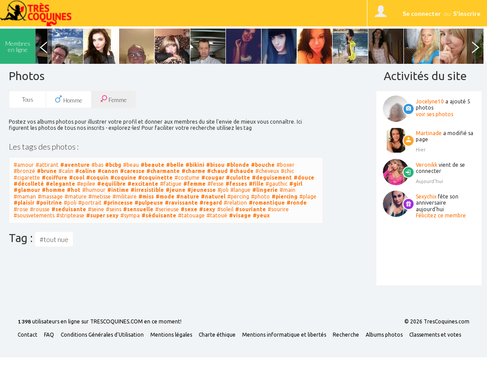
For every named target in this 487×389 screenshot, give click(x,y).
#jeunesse (201, 190)
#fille (256, 184)
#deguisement (272, 177)
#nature (187, 196)
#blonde (237, 165)
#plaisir (24, 203)
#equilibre (111, 184)
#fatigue (171, 184)
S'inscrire (466, 13)
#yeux (261, 215)
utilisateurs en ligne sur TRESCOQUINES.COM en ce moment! (100, 322)
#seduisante (68, 209)
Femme (113, 99)
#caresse (132, 171)
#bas (97, 165)
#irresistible (147, 190)
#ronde (297, 203)
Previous (43, 46)
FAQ (49, 335)
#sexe (189, 209)
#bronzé (24, 171)
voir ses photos (434, 114)
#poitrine (49, 203)
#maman (25, 196)
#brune (47, 171)
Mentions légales (171, 335)
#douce (304, 177)
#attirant (47, 165)
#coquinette (155, 177)
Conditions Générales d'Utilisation (102, 335)
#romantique (267, 203)
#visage (240, 215)
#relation (235, 203)
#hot (73, 190)
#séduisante (159, 215)
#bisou (215, 165)
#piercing (285, 196)
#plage (307, 196)
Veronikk (426, 165)
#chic (287, 171)
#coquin (97, 177)
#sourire (278, 209)
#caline (85, 171)
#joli (223, 190)
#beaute (152, 165)
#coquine (123, 177)
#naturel (213, 196)
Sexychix (426, 196)
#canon (108, 171)
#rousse (40, 209)
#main (287, 190)
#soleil (225, 209)
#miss (146, 196)
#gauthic (276, 184)
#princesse (118, 203)
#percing (238, 196)
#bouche (263, 165)
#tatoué (217, 215)
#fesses (236, 184)
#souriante (250, 209)
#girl (295, 184)
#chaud (217, 171)
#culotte (238, 177)
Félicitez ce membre (441, 215)
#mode (165, 196)
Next (475, 46)
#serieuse (167, 209)
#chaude (241, 171)
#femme (194, 184)
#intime (118, 190)
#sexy (207, 209)
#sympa (130, 215)
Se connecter (422, 13)
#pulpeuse (148, 203)
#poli (70, 203)
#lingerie (265, 190)
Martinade (429, 133)
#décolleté (29, 184)
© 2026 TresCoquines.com (436, 321)
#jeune (175, 190)
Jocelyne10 (430, 101)
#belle (175, 165)
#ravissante (181, 203)
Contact (27, 335)
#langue (240, 190)
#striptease (70, 215)
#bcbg (113, 165)
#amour (24, 165)
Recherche (346, 335)
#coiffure (54, 177)
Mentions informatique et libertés (284, 335)
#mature (76, 196)
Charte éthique (217, 335)
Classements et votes (435, 335)
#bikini (194, 165)
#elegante (60, 184)
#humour (93, 190)
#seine (96, 209)
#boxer (285, 165)
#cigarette (27, 177)
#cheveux (267, 171)
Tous (27, 99)
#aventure (75, 165)
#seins (113, 209)
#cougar (212, 177)
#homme (53, 190)
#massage (50, 196)
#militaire (125, 196)
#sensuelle (138, 209)
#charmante (163, 171)
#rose (21, 209)
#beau (131, 165)
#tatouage (191, 215)
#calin (65, 171)
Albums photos (384, 335)
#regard (211, 203)
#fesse (215, 184)
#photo (260, 196)
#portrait (90, 203)
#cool (76, 177)
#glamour (27, 190)
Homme (68, 99)
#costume (187, 177)
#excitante (142, 184)
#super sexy (102, 215)
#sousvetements (34, 215)
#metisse (99, 196)
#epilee (86, 184)
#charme (193, 171)
